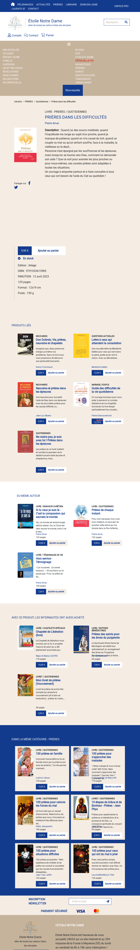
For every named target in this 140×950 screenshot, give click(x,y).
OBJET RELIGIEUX (13, 68)
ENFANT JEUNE (11, 57)
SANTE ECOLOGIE (85, 75)
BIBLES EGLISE (11, 49)
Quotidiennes (42, 101)
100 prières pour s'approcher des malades (101, 757)
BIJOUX (79, 49)
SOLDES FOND (11, 79)
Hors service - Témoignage (44, 560)
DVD (77, 53)
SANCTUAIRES (11, 75)
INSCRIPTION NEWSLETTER (37, 901)
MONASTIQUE (83, 64)
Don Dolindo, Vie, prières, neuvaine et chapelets (51, 341)
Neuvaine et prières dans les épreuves (51, 390)
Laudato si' (18, 8)
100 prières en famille (49, 753)
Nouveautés (72, 90)
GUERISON (9, 64)
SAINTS (79, 71)
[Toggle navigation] (70, 44)
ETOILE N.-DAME (84, 57)
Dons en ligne (89, 4)
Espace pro (122, 6)
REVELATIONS (10, 71)
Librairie (71, 4)
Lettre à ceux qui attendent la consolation (106, 341)
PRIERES (80, 68)
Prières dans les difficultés (63, 101)
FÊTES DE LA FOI (84, 60)
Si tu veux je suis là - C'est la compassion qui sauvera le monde (50, 513)
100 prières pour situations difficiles (47, 852)
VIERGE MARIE (83, 82)
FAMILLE (7, 60)
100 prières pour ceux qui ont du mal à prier (105, 852)
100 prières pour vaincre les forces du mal (50, 804)
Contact (33, 8)
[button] (16, 144)
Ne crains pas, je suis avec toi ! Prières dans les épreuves (49, 440)
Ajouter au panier (48, 250)
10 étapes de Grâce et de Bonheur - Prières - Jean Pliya (107, 806)
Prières (58, 4)
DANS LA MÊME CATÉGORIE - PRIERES (35, 739)
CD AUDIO (8, 53)
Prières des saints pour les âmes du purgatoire (106, 636)
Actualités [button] (43, 4)
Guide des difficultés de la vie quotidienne (106, 390)
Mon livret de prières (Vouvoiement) (48, 682)
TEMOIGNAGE (83, 79)
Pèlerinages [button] (25, 4)
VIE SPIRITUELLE (12, 82)
